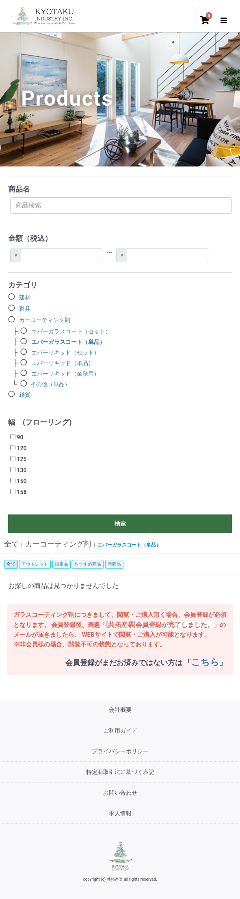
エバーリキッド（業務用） (65, 373)
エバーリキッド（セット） (65, 352)
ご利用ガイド (120, 730)
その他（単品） (50, 384)
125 (21, 459)
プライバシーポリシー (120, 751)
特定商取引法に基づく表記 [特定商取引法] (120, 772)
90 (20, 437)
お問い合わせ (120, 792)
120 (21, 448)
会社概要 (120, 710)
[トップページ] (44, 15)
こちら (205, 662)
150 (21, 481)
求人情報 (120, 813)
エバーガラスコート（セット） (71, 331)
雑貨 (24, 394)
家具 (24, 308)
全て (11, 544)
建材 (24, 297)
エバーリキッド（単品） (62, 363)
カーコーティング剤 (44, 320)
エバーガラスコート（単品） (68, 342)
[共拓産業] (120, 856)
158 (21, 492)
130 (21, 470)
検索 (120, 523)
